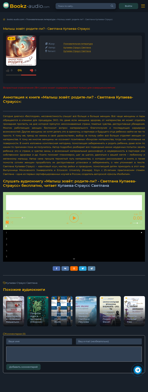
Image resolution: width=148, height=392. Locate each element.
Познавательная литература (78, 43)
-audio (30, 6)
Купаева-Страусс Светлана (77, 47)
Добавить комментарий (23, 366)
